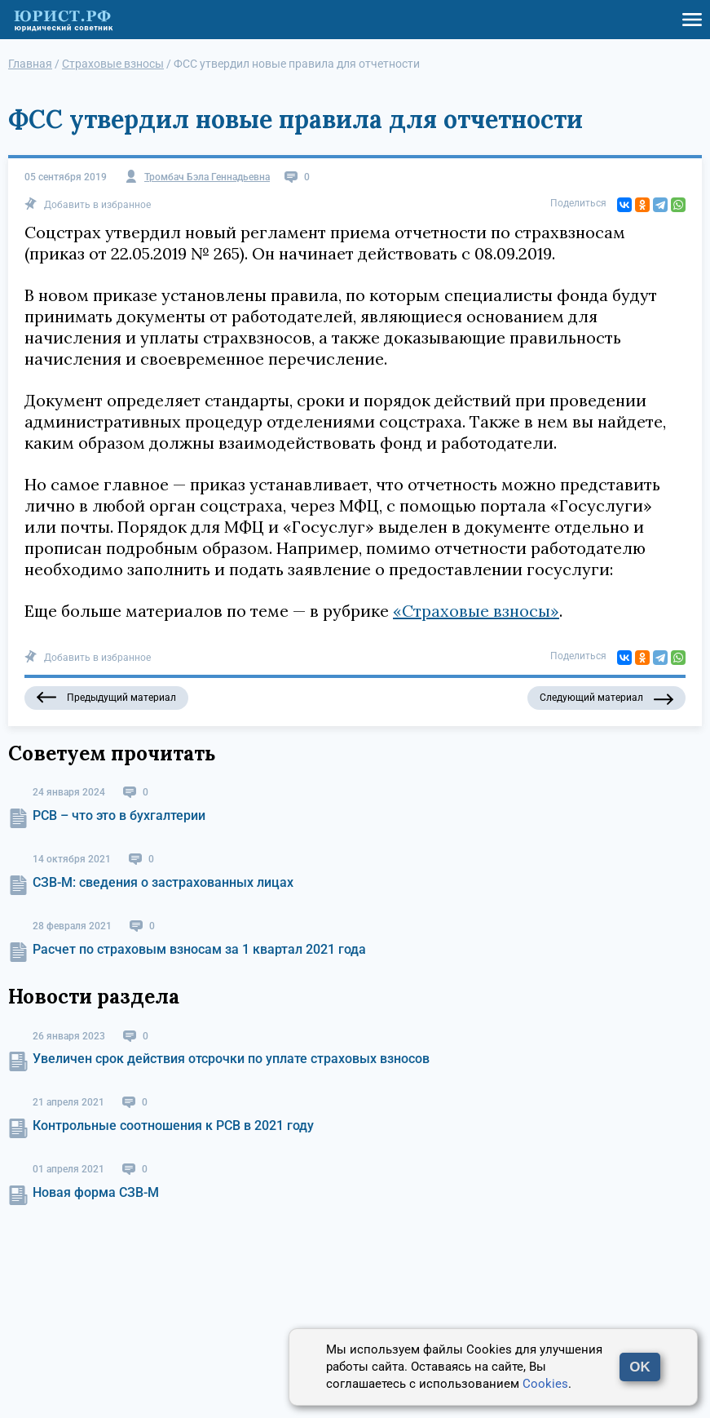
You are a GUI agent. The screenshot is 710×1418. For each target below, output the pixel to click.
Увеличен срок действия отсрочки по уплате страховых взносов (231, 1058)
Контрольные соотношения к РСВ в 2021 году (173, 1125)
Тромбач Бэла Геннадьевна (207, 177)
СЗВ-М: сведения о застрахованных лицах (163, 882)
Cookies (545, 1383)
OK (639, 1367)
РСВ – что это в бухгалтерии (119, 815)
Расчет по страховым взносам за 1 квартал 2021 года (199, 949)
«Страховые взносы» (476, 610)
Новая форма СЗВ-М (96, 1192)
